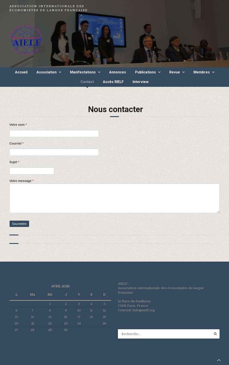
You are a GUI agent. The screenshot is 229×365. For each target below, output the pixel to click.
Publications (145, 72)
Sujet (14, 162)
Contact (87, 82)
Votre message (21, 181)
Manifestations (83, 72)
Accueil (21, 72)
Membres (201, 72)
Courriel (16, 143)
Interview (140, 82)
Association (46, 72)
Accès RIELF (113, 82)
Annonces (117, 72)
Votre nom (18, 124)
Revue (174, 72)
